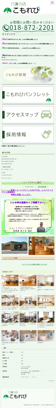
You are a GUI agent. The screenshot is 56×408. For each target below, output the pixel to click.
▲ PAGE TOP (51, 380)
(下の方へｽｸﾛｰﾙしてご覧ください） (10, 59)
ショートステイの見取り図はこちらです (34, 264)
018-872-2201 (8, 161)
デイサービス (29, 187)
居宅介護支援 (42, 187)
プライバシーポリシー (7, 178)
